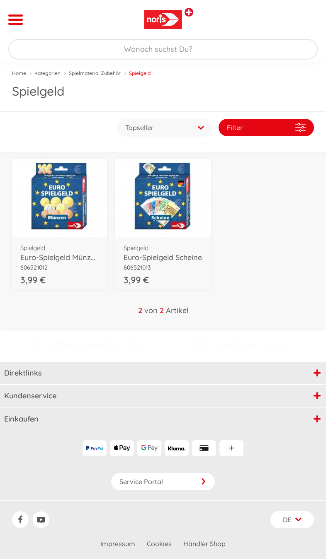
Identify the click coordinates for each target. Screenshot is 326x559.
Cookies (159, 544)
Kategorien (47, 73)
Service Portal (163, 481)
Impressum (117, 544)
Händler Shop (204, 544)
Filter (266, 127)
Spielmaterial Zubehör (95, 73)
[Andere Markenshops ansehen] (189, 12)
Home (19, 73)
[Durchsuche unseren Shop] (163, 49)
